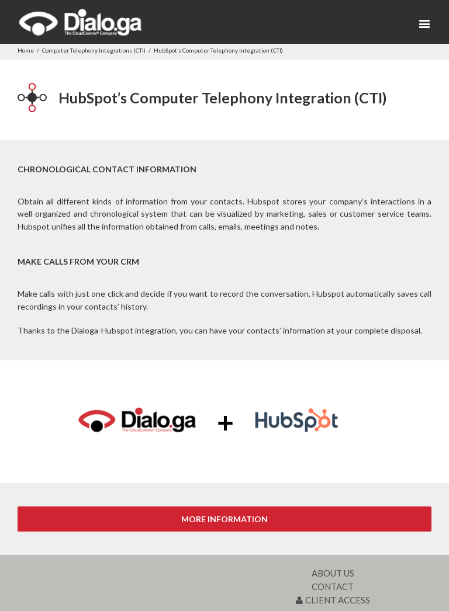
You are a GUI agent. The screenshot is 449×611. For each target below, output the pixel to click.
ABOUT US (333, 573)
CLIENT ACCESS (333, 600)
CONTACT (333, 586)
